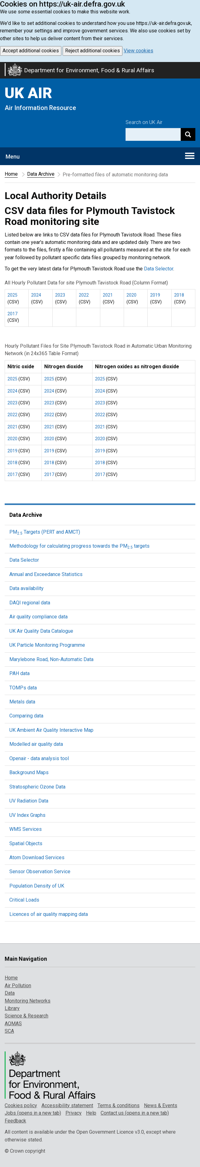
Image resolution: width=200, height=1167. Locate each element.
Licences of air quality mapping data (48, 914)
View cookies (138, 51)
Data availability (26, 588)
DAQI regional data (29, 603)
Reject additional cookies (92, 51)
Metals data (22, 702)
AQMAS (13, 1023)
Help (91, 1113)
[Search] (188, 134)
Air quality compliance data (38, 617)
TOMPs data (23, 688)
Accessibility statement (67, 1105)
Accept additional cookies (30, 51)
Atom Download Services (36, 857)
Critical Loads (24, 900)
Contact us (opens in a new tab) (135, 1113)
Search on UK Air (144, 122)
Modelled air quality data (36, 744)
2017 (12, 313)
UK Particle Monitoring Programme (47, 645)
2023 (60, 295)
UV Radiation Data (28, 801)
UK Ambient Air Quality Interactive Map (51, 730)
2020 (131, 295)
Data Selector (158, 269)
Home (11, 174)
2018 (179, 295)
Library (12, 1008)
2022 (84, 295)
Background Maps (29, 772)
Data (10, 993)
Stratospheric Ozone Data (37, 787)
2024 (36, 295)
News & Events (160, 1105)
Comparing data (26, 716)
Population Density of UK (36, 886)
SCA (9, 1031)
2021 (108, 295)
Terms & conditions (119, 1105)
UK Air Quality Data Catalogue (41, 631)
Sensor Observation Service (39, 871)
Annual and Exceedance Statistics (46, 574)
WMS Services (25, 829)
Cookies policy (21, 1105)
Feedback (15, 1121)
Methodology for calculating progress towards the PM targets (79, 546)
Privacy (73, 1113)
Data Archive (41, 174)
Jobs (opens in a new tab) (33, 1113)
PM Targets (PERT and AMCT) (44, 532)
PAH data (19, 673)
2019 (155, 295)
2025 (12, 295)
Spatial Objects (25, 843)
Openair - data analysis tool (39, 758)
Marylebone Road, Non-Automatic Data (51, 659)
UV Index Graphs (27, 815)
